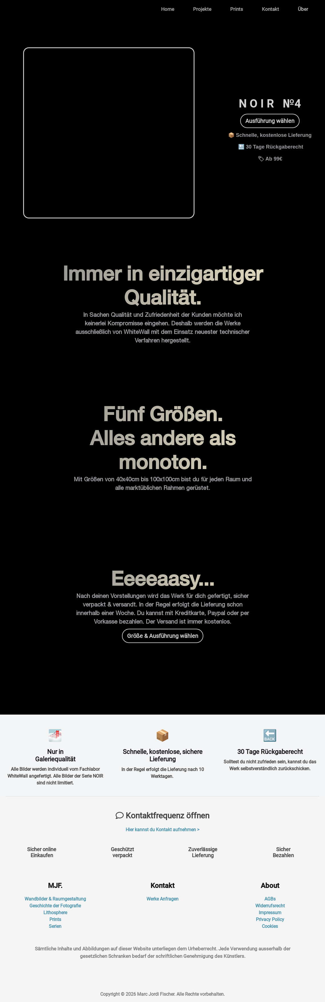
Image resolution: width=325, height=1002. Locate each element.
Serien (55, 926)
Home (167, 9)
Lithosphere (55, 912)
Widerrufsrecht (270, 905)
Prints (236, 9)
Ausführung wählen (269, 120)
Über (303, 9)
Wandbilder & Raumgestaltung (55, 899)
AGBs (270, 899)
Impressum (270, 912)
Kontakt (270, 9)
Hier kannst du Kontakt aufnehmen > (162, 829)
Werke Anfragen (162, 899)
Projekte (202, 9)
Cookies (270, 926)
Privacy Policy (270, 919)
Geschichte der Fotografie (55, 905)
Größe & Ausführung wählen (162, 635)
